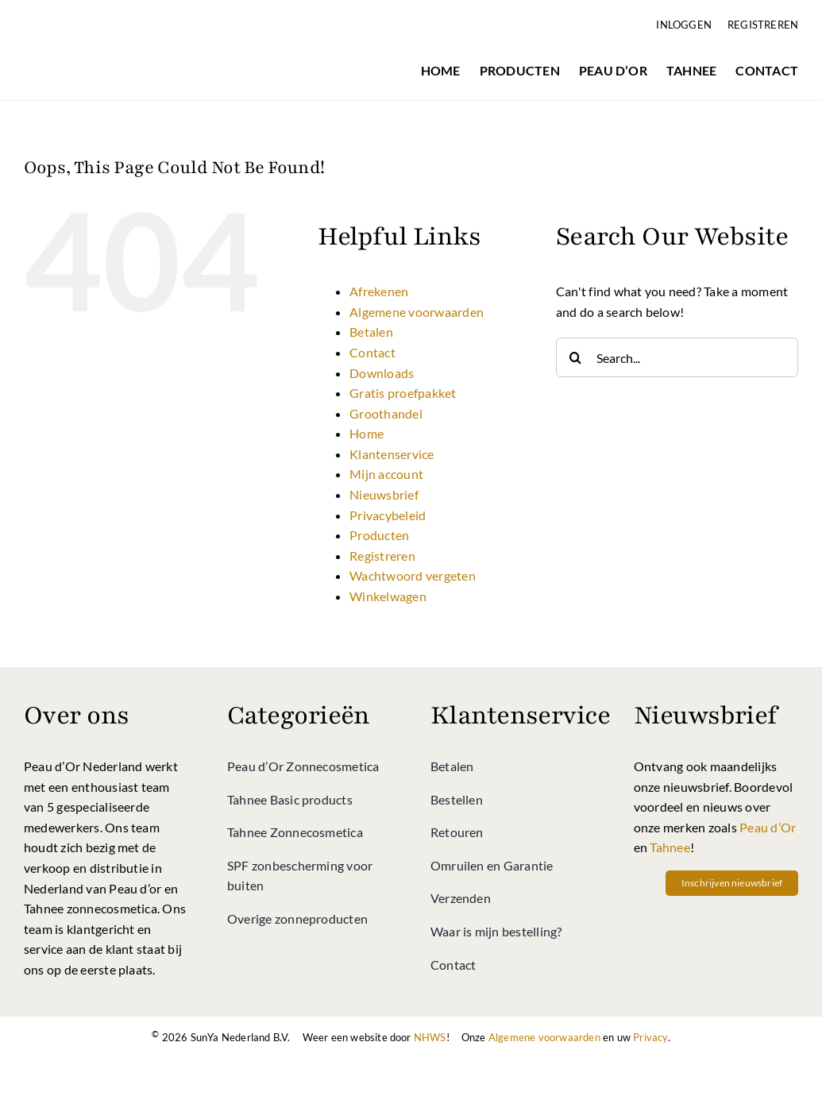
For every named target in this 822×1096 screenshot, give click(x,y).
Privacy (650, 1037)
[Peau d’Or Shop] (106, 21)
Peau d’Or (767, 827)
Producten (379, 534)
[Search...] (677, 357)
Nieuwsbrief (384, 494)
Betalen (371, 331)
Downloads (381, 372)
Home (366, 433)
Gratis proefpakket (402, 392)
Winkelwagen (387, 596)
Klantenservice (391, 453)
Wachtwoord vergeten (412, 575)
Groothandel (386, 413)
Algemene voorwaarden (416, 311)
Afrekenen (378, 291)
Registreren (382, 555)
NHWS (430, 1037)
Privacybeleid (387, 515)
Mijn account (386, 473)
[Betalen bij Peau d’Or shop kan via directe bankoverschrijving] (451, 1062)
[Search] (576, 357)
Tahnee (669, 847)
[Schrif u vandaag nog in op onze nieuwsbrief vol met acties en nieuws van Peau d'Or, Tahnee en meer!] (732, 883)
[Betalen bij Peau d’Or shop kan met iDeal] (371, 1062)
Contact (372, 352)
